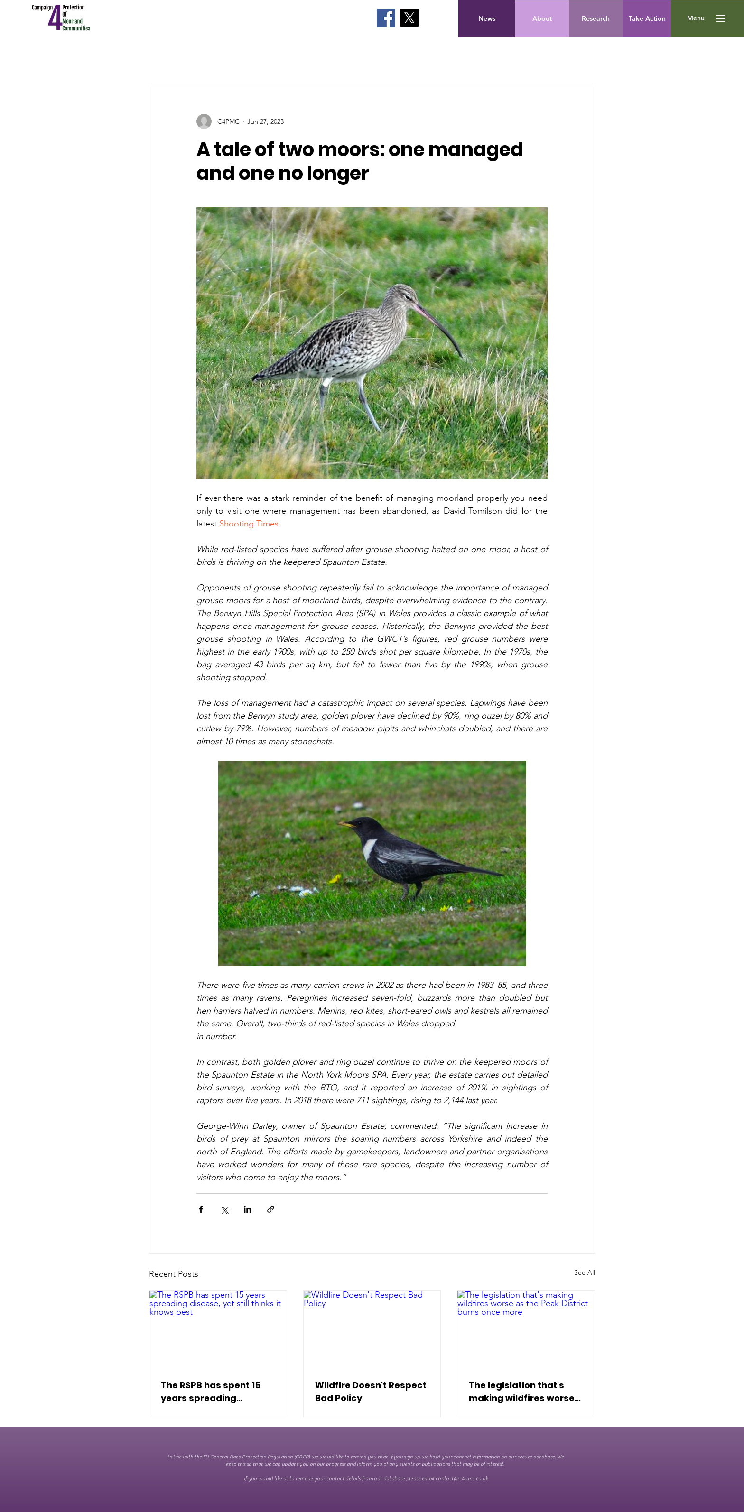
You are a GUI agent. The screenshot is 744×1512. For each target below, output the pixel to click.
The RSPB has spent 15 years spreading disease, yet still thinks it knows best (216, 1391)
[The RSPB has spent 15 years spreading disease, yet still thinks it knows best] (218, 1329)
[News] (486, 18)
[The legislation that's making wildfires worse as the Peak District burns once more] (526, 1329)
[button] (695, 18)
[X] (409, 18)
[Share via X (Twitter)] (224, 1209)
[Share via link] (270, 1209)
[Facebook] (386, 18)
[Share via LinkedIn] (247, 1209)
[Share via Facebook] (200, 1209)
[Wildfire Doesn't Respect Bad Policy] (372, 1329)
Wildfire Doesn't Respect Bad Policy (371, 1391)
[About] (542, 18)
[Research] (596, 18)
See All (584, 1272)
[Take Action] (647, 18)
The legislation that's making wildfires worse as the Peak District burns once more (522, 1391)
